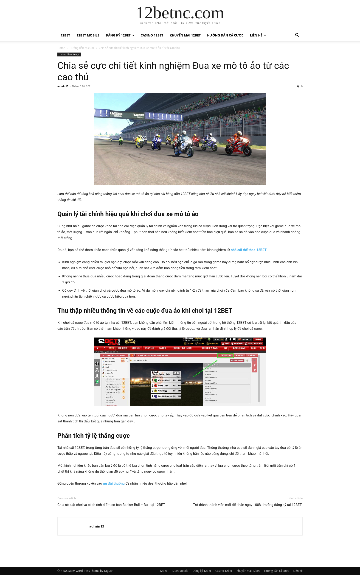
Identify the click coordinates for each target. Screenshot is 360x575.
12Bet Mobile (87, 35)
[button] (297, 35)
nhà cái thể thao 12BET (249, 250)
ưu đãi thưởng (114, 483)
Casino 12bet (152, 35)
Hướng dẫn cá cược (225, 35)
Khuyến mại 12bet (185, 35)
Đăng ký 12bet (118, 35)
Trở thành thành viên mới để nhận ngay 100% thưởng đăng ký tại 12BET (248, 505)
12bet (65, 35)
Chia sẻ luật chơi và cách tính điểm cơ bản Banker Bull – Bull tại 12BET (111, 505)
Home (61, 48)
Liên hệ (256, 35)
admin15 (62, 86)
